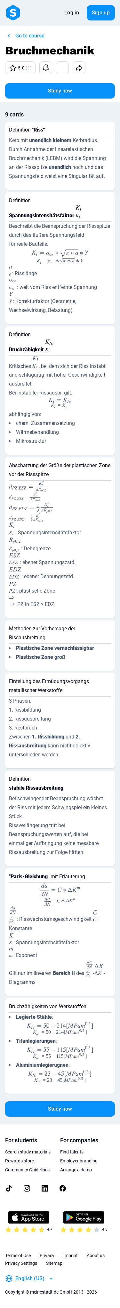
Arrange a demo (76, 1169)
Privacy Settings (21, 1263)
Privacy (47, 1255)
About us (96, 1255)
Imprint (70, 1255)
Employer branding (79, 1160)
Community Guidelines (27, 1169)
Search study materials (28, 1151)
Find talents (72, 1151)
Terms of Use (18, 1255)
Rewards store (19, 1160)
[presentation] (79, 212)
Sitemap (54, 1263)
